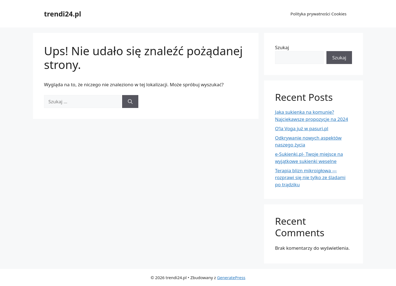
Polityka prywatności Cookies (318, 13)
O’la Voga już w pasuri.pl (301, 128)
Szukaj (282, 47)
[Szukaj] (130, 101)
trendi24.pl (62, 13)
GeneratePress (231, 277)
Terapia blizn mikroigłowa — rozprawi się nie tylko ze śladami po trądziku (310, 177)
